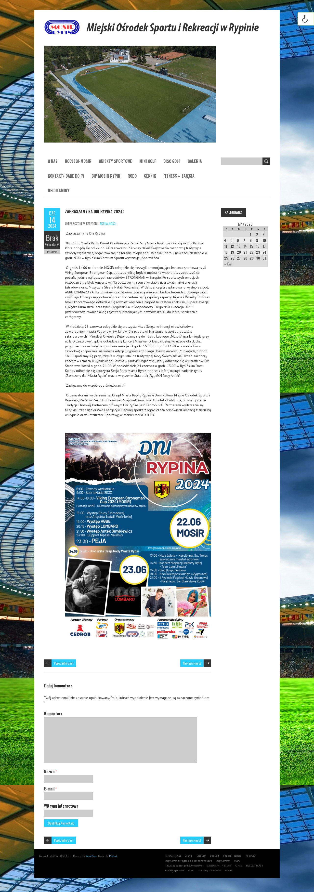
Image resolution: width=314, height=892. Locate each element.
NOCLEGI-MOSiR (78, 161)
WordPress (91, 856)
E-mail (50, 789)
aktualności (108, 223)
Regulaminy (58, 191)
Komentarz (53, 714)
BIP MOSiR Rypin (106, 176)
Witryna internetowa (61, 806)
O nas (53, 161)
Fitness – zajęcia (179, 176)
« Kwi (228, 263)
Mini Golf (147, 161)
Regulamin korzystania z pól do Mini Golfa (188, 860)
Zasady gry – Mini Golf (219, 865)
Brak (52, 237)
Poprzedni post (64, 663)
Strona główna (173, 855)
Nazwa (50, 771)
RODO (132, 176)
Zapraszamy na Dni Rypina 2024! (94, 211)
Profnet (113, 856)
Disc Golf (171, 161)
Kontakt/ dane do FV (66, 176)
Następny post (192, 663)
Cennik (150, 176)
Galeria (195, 161)
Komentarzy (52, 244)
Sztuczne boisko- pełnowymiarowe (183, 865)
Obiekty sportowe (115, 161)
